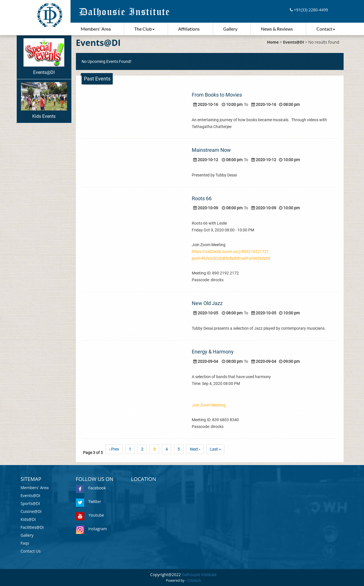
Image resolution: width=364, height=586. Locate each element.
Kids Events (44, 100)
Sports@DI (30, 503)
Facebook (91, 488)
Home (273, 42)
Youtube (90, 515)
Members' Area (96, 28)
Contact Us (31, 551)
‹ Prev (114, 449)
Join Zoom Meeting (208, 405)
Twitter (88, 501)
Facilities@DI (32, 527)
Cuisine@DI (31, 511)
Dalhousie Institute (199, 574)
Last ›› (215, 449)
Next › (195, 449)
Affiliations (189, 28)
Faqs (25, 543)
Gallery (230, 28)
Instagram (91, 528)
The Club (144, 28)
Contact (325, 28)
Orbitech (194, 580)
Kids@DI (28, 519)
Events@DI (44, 56)
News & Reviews (277, 28)
